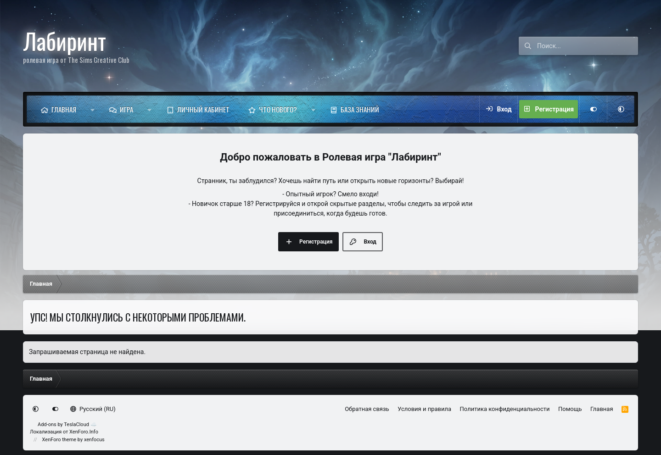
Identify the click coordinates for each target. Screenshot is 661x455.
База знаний (360, 109)
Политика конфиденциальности (505, 408)
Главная (63, 109)
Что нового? (278, 109)
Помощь (570, 408)
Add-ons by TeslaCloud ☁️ (67, 424)
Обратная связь (367, 408)
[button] (92, 109)
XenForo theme (59, 440)
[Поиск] (587, 46)
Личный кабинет (203, 109)
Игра (126, 109)
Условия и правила (424, 408)
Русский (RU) (93, 408)
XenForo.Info (83, 432)
